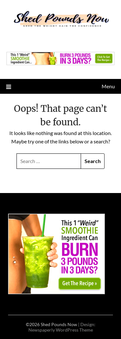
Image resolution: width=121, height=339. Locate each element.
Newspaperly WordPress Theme (60, 330)
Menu (108, 86)
